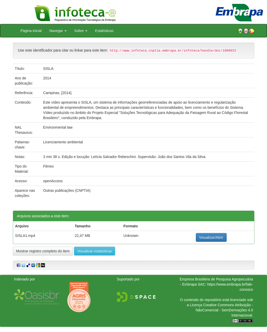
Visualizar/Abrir (211, 237)
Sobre (80, 31)
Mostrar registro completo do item (43, 251)
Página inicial (31, 31)
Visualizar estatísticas (94, 251)
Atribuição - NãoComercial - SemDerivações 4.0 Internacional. (224, 310)
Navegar (58, 31)
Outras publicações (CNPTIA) (66, 190)
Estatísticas (104, 31)
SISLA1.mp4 (25, 236)
